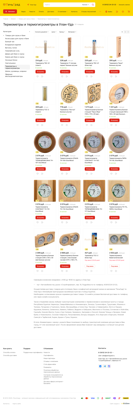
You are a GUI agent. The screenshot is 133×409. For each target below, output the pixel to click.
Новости (47, 352)
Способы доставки (10, 355)
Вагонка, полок (11, 48)
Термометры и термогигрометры (12, 67)
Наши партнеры (49, 358)
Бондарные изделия (13, 45)
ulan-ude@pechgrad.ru (106, 356)
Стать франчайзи (50, 364)
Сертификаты (48, 355)
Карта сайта (17, 403)
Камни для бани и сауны (14, 57)
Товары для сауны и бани (15, 35)
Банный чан (9, 42)
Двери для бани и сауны (14, 54)
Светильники (10, 63)
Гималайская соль (12, 51)
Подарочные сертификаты (32, 352)
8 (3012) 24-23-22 (109, 5)
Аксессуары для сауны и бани (17, 39)
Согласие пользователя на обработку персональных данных (53, 377)
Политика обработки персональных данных (52, 371)
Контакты (6, 403)
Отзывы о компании (51, 361)
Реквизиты (47, 367)
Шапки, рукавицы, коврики (15, 71)
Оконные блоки (11, 60)
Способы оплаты (9, 352)
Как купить (7, 348)
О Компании (48, 348)
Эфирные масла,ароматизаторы (14, 75)
